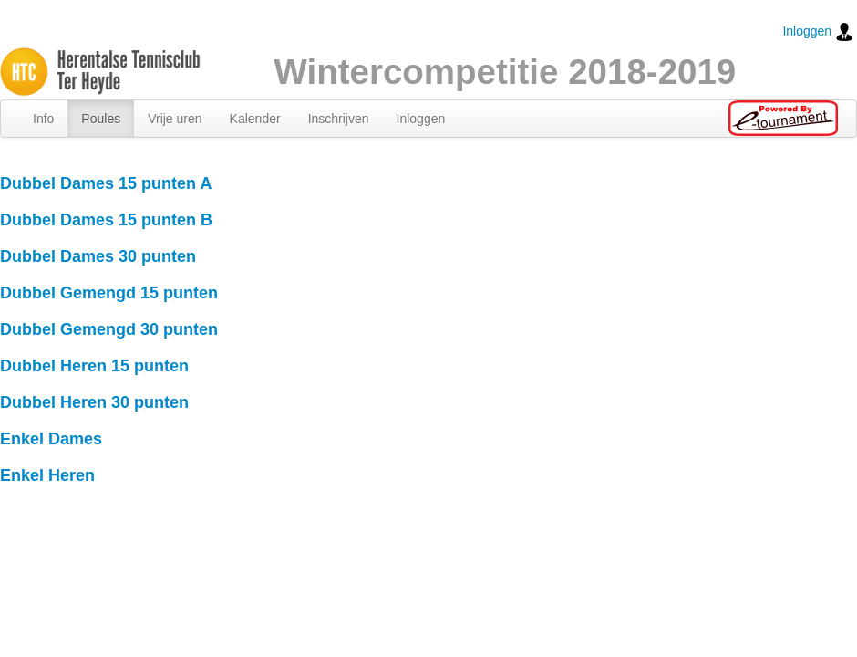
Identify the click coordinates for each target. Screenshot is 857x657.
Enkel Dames (51, 439)
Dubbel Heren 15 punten (94, 366)
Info (43, 118)
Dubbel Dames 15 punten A (106, 183)
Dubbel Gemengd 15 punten (109, 293)
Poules (100, 118)
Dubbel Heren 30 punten (94, 402)
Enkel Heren (47, 475)
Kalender (255, 118)
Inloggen (817, 32)
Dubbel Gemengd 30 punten (109, 329)
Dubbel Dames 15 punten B (106, 220)
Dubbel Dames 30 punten (98, 256)
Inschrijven (338, 118)
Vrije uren (174, 118)
